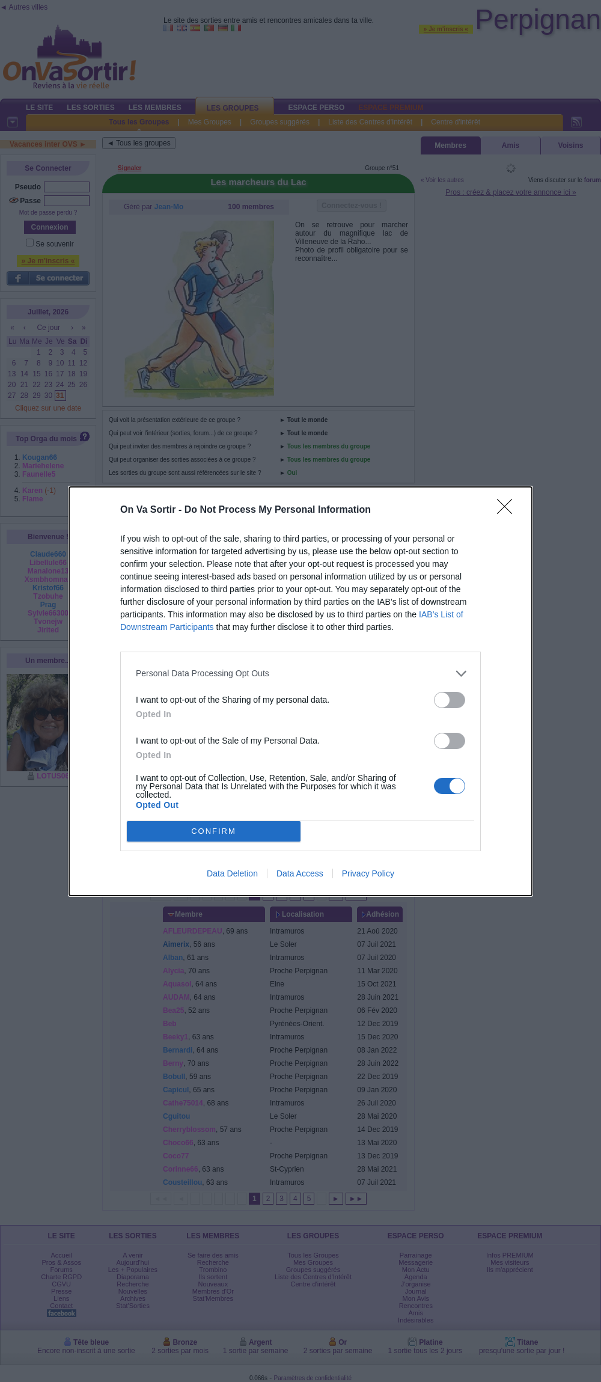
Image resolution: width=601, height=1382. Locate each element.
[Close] (508, 510)
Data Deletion (232, 873)
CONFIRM (213, 831)
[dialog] (300, 691)
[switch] (449, 700)
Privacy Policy (368, 873)
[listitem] (300, 673)
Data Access (299, 873)
